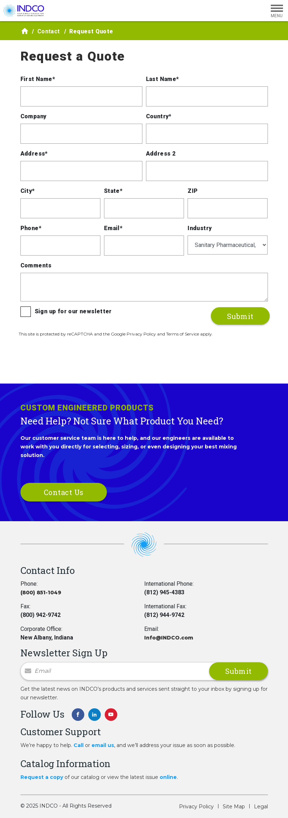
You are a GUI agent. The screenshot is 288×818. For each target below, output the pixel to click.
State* (113, 190)
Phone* (30, 228)
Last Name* (162, 79)
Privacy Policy (196, 806)
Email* (113, 228)
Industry (200, 228)
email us (102, 745)
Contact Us (64, 492)
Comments (36, 265)
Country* (158, 116)
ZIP (193, 190)
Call (79, 745)
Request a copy (41, 777)
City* (27, 190)
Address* (34, 153)
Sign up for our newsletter (73, 311)
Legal (261, 806)
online (168, 777)
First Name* (37, 79)
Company (33, 116)
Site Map (234, 806)
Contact (48, 31)
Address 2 (161, 153)
